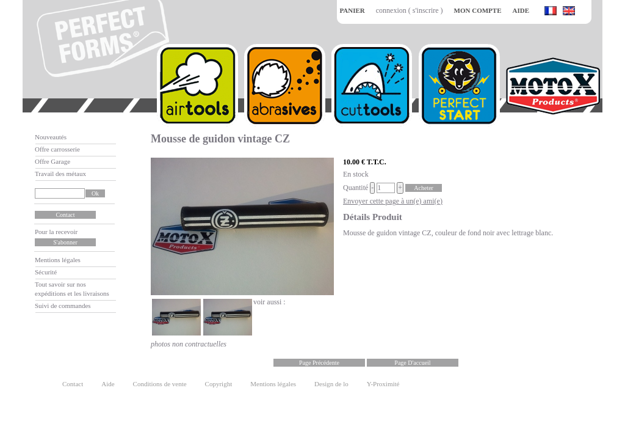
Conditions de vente (160, 383)
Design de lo (331, 383)
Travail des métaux (60, 173)
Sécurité (46, 272)
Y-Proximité (383, 383)
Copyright (219, 383)
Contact (72, 383)
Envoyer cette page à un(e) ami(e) (393, 201)
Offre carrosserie (57, 149)
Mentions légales (58, 259)
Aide (107, 383)
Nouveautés (51, 137)
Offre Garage (52, 161)
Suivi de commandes (63, 305)
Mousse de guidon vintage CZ (220, 139)
